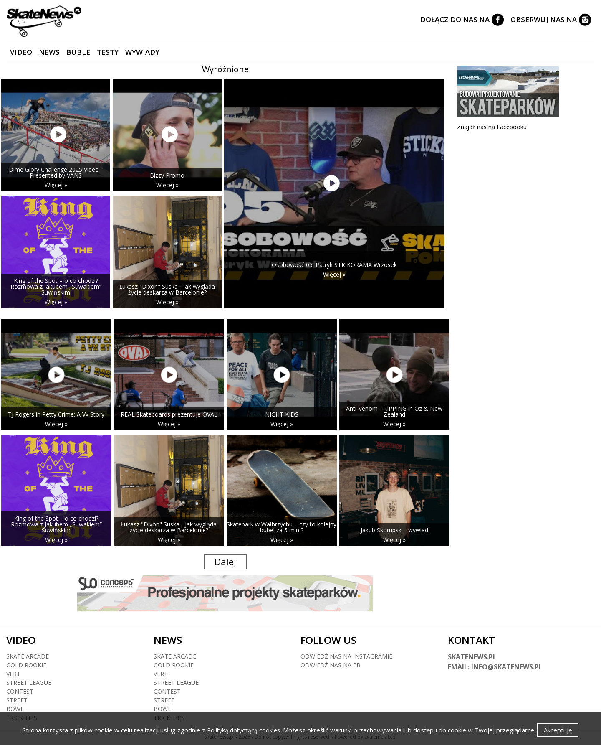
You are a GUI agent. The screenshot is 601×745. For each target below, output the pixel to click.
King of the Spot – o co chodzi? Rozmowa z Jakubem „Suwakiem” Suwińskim (55, 286)
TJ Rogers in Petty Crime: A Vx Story (56, 414)
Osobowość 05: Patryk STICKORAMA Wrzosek (334, 265)
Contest (19, 691)
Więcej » (56, 185)
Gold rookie (26, 665)
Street (17, 700)
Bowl (15, 709)
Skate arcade (27, 656)
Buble (78, 52)
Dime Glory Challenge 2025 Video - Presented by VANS (56, 172)
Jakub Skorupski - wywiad (394, 530)
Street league (28, 683)
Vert (13, 674)
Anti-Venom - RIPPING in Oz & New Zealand (394, 411)
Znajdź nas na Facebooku (492, 127)
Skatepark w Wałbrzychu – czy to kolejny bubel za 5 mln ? (281, 527)
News (49, 52)
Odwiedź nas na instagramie (346, 656)
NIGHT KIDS (281, 414)
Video (21, 52)
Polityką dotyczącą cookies (243, 730)
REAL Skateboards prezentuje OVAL (169, 414)
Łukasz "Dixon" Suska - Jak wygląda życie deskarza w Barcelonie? (167, 289)
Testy (108, 52)
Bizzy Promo (167, 175)
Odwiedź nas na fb (330, 665)
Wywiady (142, 52)
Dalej (225, 561)
